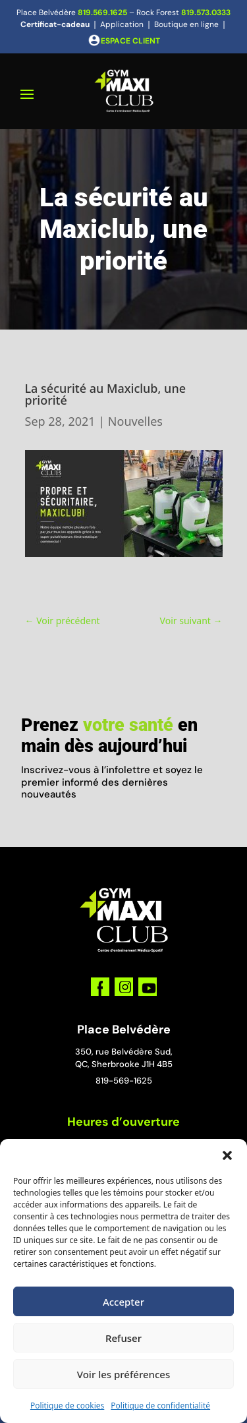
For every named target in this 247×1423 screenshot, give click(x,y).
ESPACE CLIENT (130, 41)
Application (122, 24)
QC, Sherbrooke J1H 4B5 (124, 1064)
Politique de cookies (67, 1405)
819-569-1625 (124, 1080)
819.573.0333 (206, 12)
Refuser (123, 1338)
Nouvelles (135, 421)
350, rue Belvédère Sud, (124, 1051)
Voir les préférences (123, 1374)
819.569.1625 (102, 12)
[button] (227, 1155)
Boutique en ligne (186, 24)
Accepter (123, 1301)
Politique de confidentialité (160, 1405)
